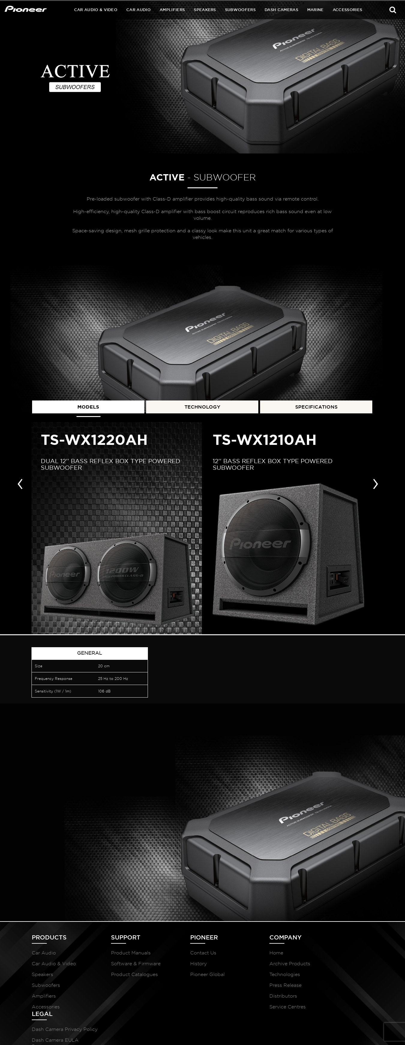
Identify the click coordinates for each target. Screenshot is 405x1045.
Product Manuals (121, 953)
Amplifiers (172, 9)
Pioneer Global (189, 975)
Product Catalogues (125, 975)
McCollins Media (356, 1033)
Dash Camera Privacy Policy (337, 957)
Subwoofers (240, 9)
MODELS (88, 405)
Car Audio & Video (95, 9)
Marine (315, 9)
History (180, 964)
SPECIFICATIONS (316, 405)
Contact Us (185, 953)
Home (249, 953)
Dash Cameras (281, 9)
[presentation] (20, 482)
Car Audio (138, 9)
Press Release (258, 986)
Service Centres (260, 1007)
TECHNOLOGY (202, 405)
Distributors (256, 996)
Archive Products (262, 964)
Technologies (257, 975)
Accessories (347, 9)
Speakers (205, 9)
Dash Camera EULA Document (335, 974)
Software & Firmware (126, 964)
